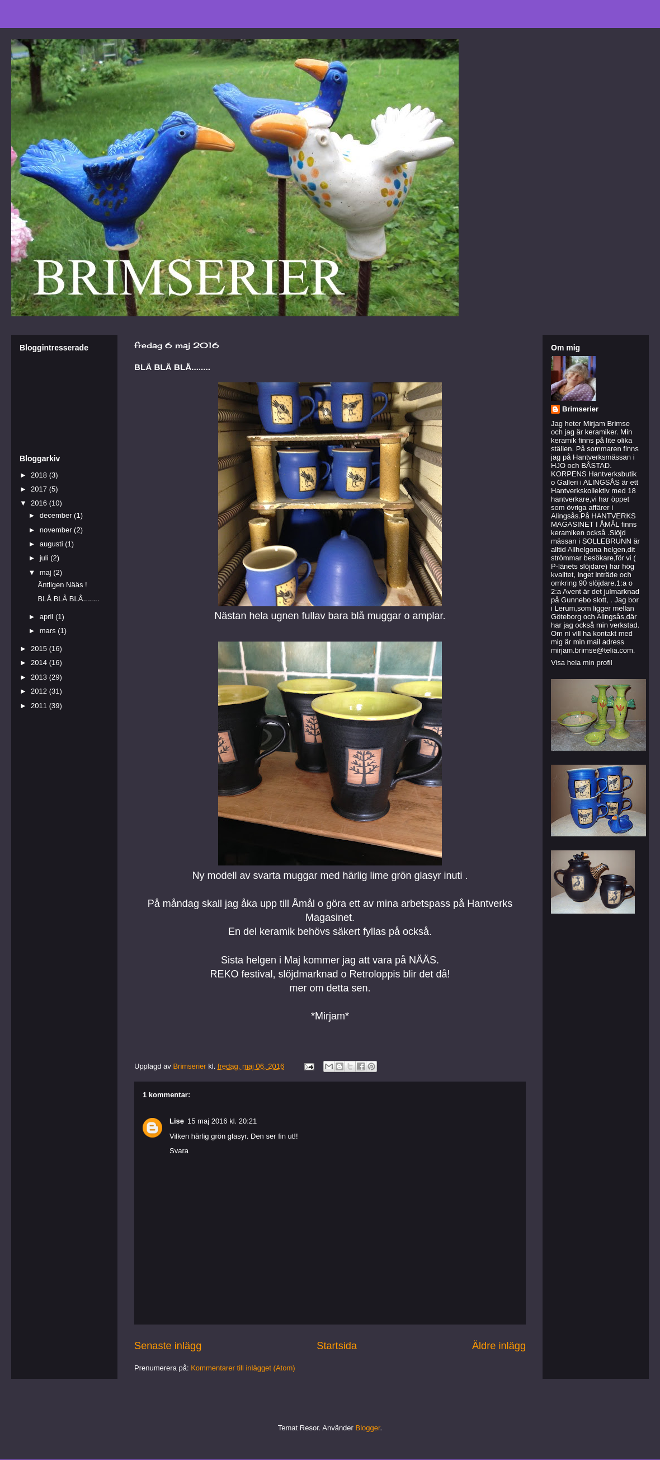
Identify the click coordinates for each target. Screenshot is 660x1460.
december (57, 515)
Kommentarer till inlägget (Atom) (243, 1368)
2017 (40, 489)
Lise (176, 1121)
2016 (40, 503)
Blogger (368, 1428)
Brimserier (580, 409)
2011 (40, 705)
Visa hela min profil (581, 662)
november (57, 530)
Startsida (337, 1345)
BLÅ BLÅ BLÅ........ (68, 599)
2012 (40, 691)
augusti (52, 544)
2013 (40, 677)
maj (47, 572)
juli (45, 558)
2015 (40, 648)
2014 (40, 662)
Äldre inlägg (499, 1345)
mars (49, 630)
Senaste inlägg (167, 1345)
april (47, 616)
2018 (40, 475)
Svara (178, 1151)
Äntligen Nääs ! (62, 585)
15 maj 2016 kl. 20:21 (222, 1121)
